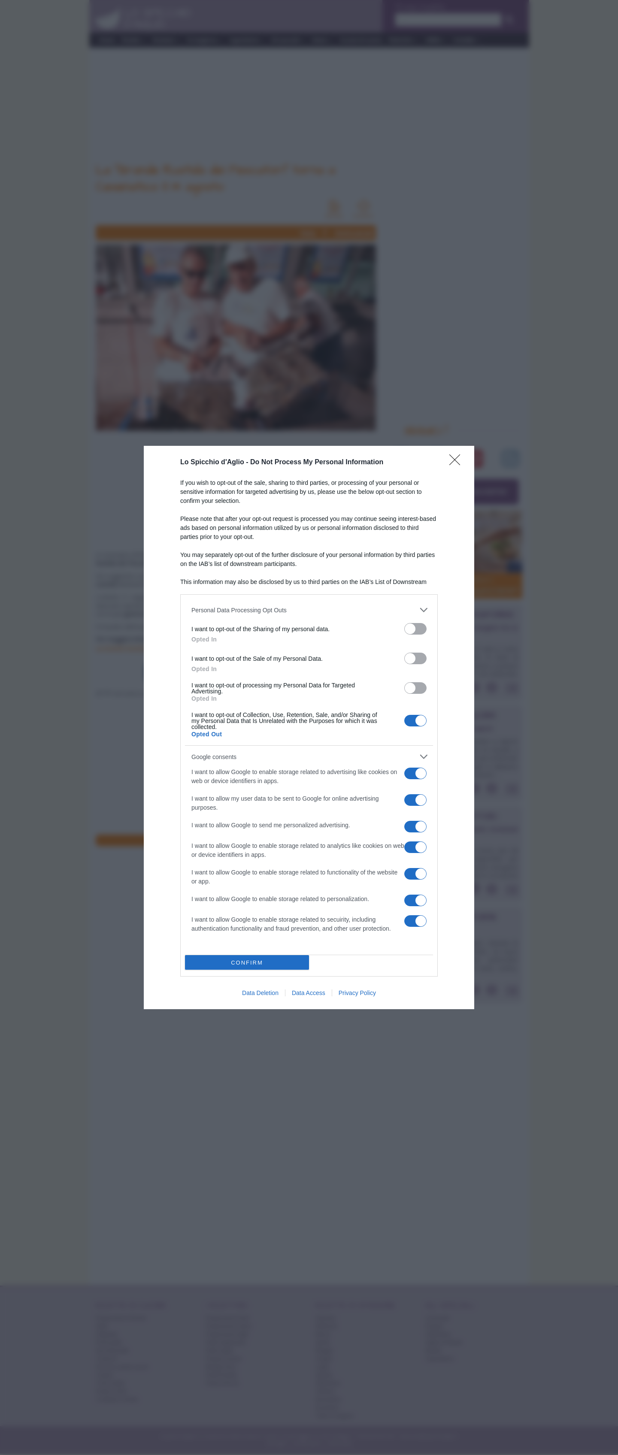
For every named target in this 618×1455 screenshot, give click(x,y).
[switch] (415, 629)
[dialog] (309, 727)
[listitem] (309, 609)
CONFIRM (247, 962)
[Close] (457, 462)
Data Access (308, 992)
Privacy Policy (357, 992)
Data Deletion (260, 992)
